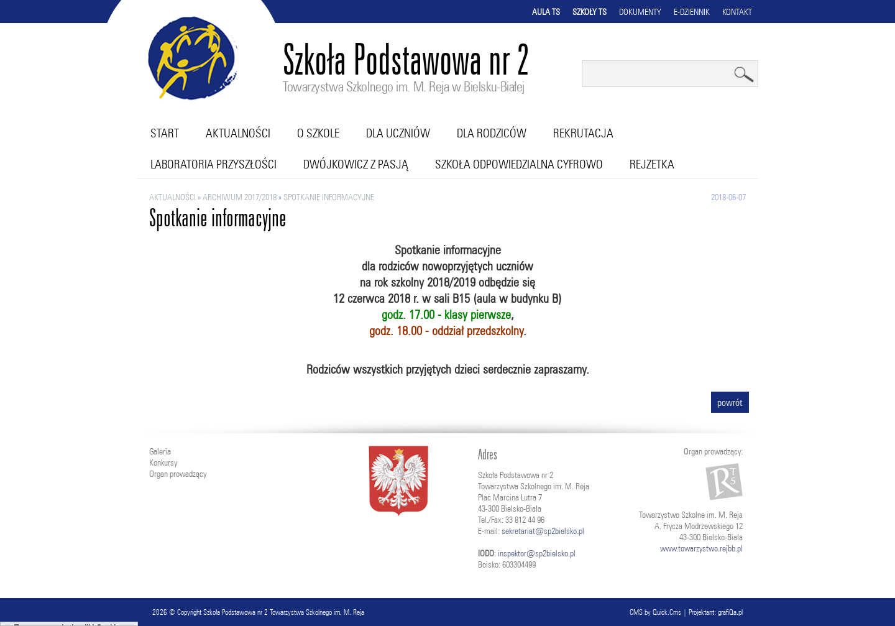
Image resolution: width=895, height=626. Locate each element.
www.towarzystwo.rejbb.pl (701, 548)
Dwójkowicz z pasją (355, 164)
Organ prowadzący (177, 473)
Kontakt (737, 11)
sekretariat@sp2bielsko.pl (543, 530)
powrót (730, 402)
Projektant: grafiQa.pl (716, 612)
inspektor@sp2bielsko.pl (537, 553)
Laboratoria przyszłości (213, 164)
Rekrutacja (583, 133)
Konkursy (163, 462)
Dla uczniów (398, 133)
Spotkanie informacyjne (328, 197)
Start (164, 133)
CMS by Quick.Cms (655, 612)
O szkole (318, 133)
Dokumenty (640, 11)
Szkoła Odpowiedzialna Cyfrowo (519, 164)
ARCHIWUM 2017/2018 (240, 197)
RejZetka (652, 164)
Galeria (160, 451)
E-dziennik (692, 11)
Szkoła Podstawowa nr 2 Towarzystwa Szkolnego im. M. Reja (283, 612)
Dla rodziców (491, 133)
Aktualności (238, 133)
